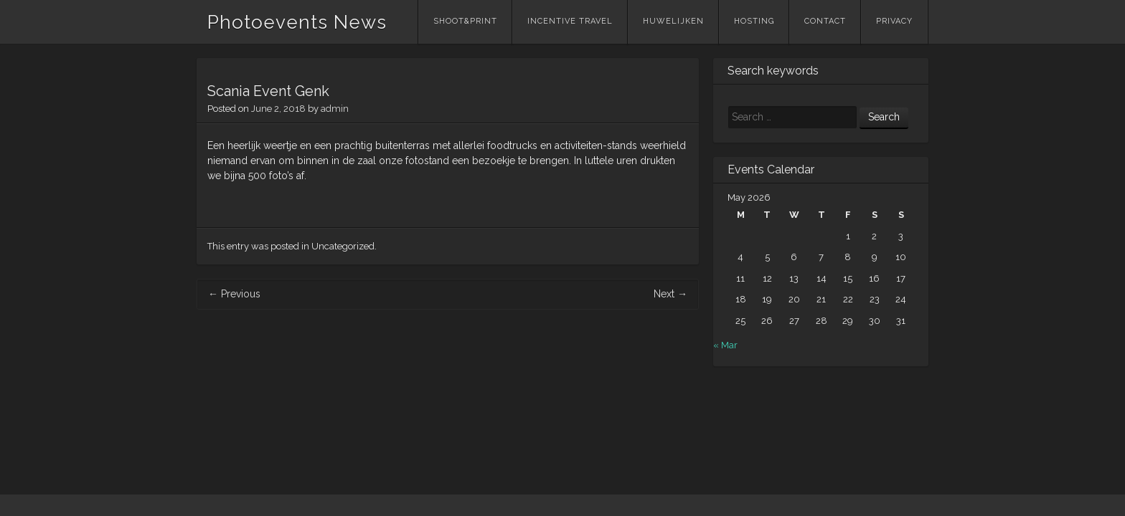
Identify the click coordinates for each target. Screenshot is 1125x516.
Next (670, 294)
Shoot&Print (465, 21)
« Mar (725, 345)
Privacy (894, 21)
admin (335, 108)
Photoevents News (297, 22)
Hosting (754, 21)
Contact (825, 21)
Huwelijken (673, 21)
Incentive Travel (570, 21)
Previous (234, 294)
